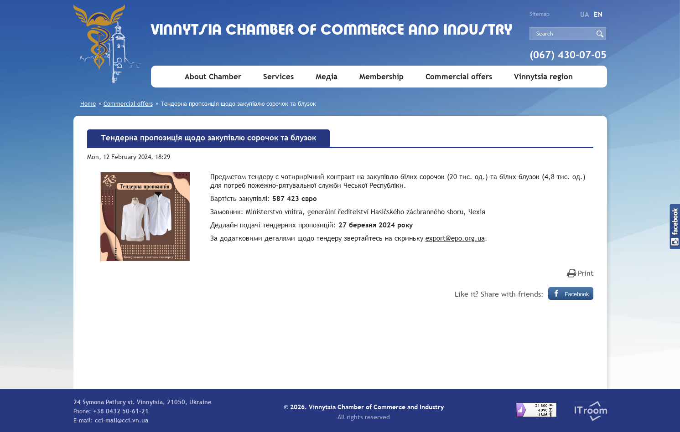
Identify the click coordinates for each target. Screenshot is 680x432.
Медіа (326, 77)
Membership (381, 77)
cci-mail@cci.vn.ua (121, 420)
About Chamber (213, 77)
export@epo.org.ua (455, 237)
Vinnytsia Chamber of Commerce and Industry (332, 31)
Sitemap (539, 14)
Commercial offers (459, 77)
